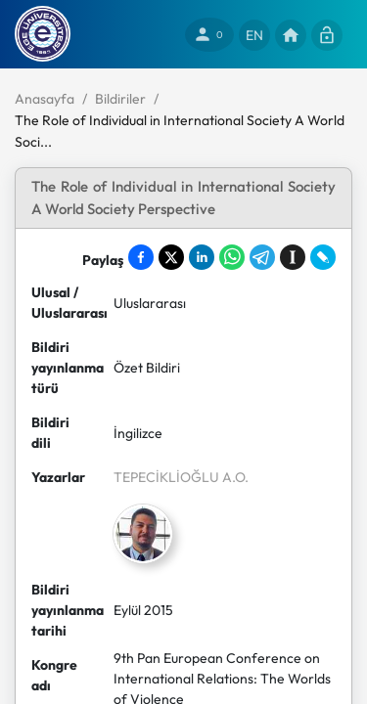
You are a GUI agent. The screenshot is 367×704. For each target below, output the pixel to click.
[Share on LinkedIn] (201, 257)
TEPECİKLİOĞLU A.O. (181, 477)
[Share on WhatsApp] (232, 257)
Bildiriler (120, 99)
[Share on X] (171, 257)
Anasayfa (44, 99)
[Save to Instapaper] (292, 257)
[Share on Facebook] (141, 257)
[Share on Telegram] (262, 257)
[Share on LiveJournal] (323, 257)
